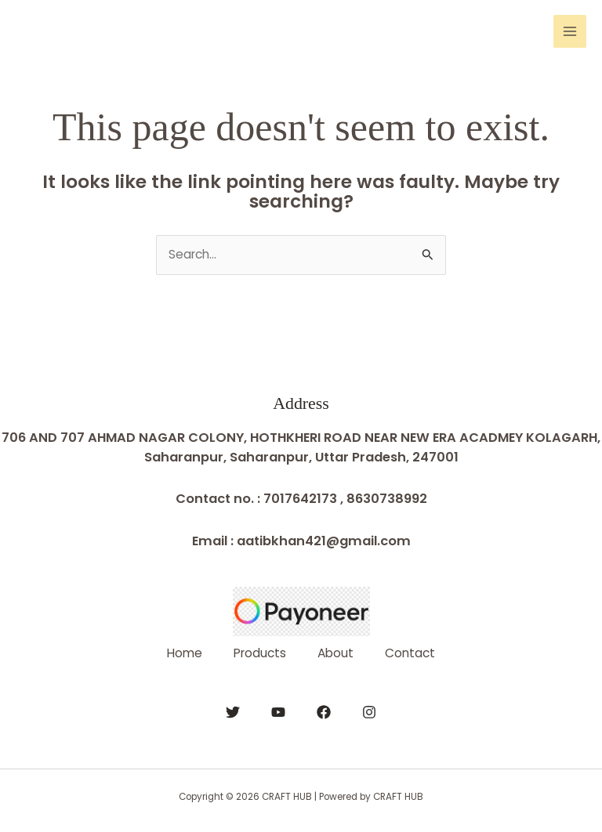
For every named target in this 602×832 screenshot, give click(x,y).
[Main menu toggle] (569, 31)
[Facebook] (324, 712)
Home (184, 653)
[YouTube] (278, 712)
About (335, 653)
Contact (410, 653)
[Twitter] (233, 712)
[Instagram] (369, 712)
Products (260, 653)
